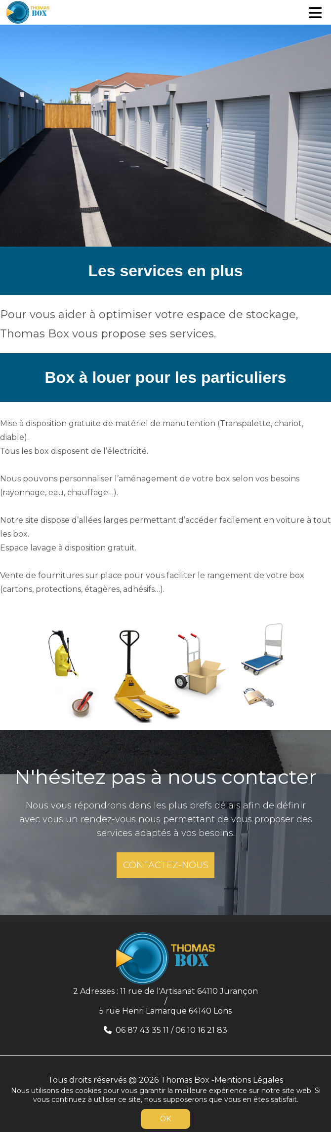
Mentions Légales (248, 1080)
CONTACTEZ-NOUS (165, 865)
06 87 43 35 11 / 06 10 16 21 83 (171, 1030)
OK (165, 1118)
